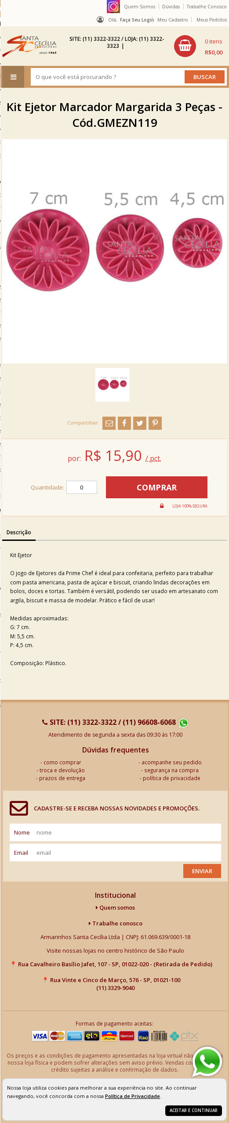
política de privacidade (171, 777)
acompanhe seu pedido (172, 762)
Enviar (202, 871)
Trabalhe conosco (115, 923)
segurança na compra (171, 770)
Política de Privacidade (132, 1096)
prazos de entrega (62, 777)
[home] (29, 46)
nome (22, 832)
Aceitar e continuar (194, 1110)
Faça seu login (137, 20)
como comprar (62, 762)
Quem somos (115, 907)
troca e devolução (62, 770)
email (21, 853)
